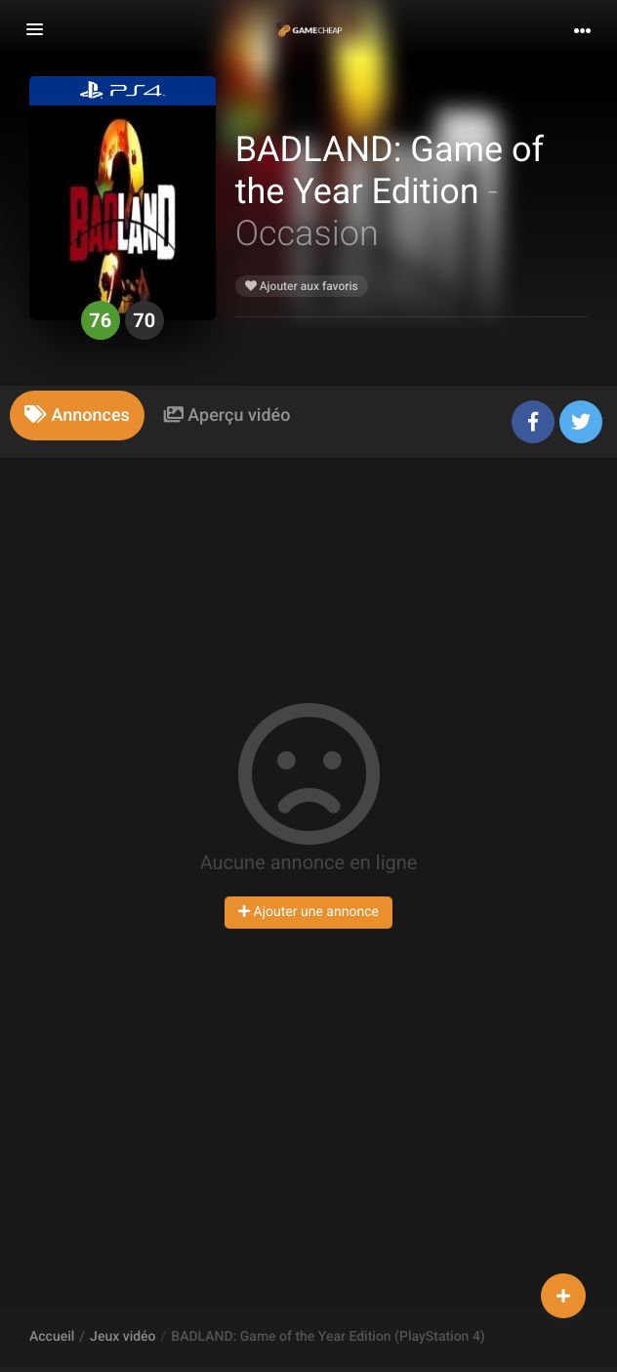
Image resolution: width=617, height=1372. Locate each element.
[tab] (77, 415)
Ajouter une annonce (308, 912)
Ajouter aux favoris (301, 286)
